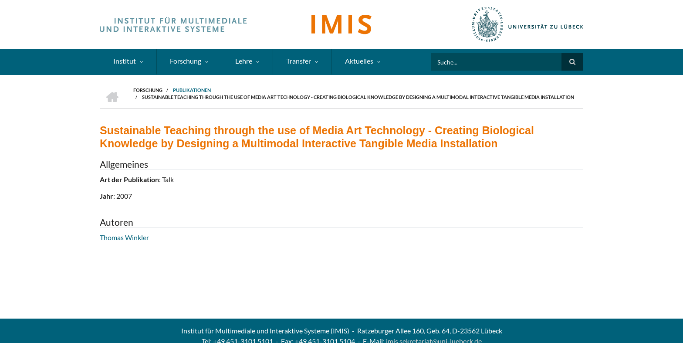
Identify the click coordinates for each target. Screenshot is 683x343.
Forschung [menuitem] (185, 61)
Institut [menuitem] (124, 61)
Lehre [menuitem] (243, 61)
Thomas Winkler (124, 237)
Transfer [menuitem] (298, 61)
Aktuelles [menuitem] (359, 61)
